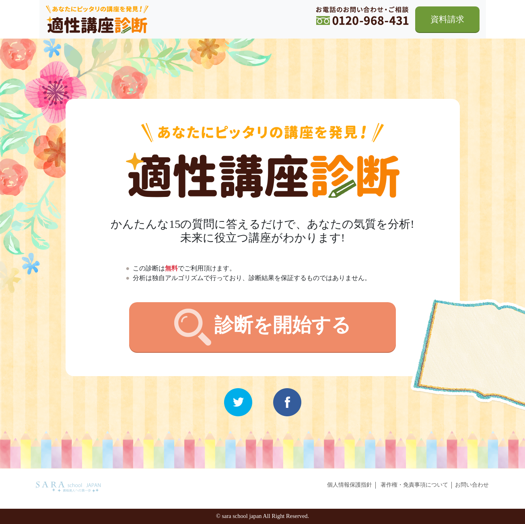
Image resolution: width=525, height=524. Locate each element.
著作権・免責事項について (414, 484)
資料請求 (447, 19)
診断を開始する (262, 327)
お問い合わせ (472, 484)
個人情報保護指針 (349, 484)
